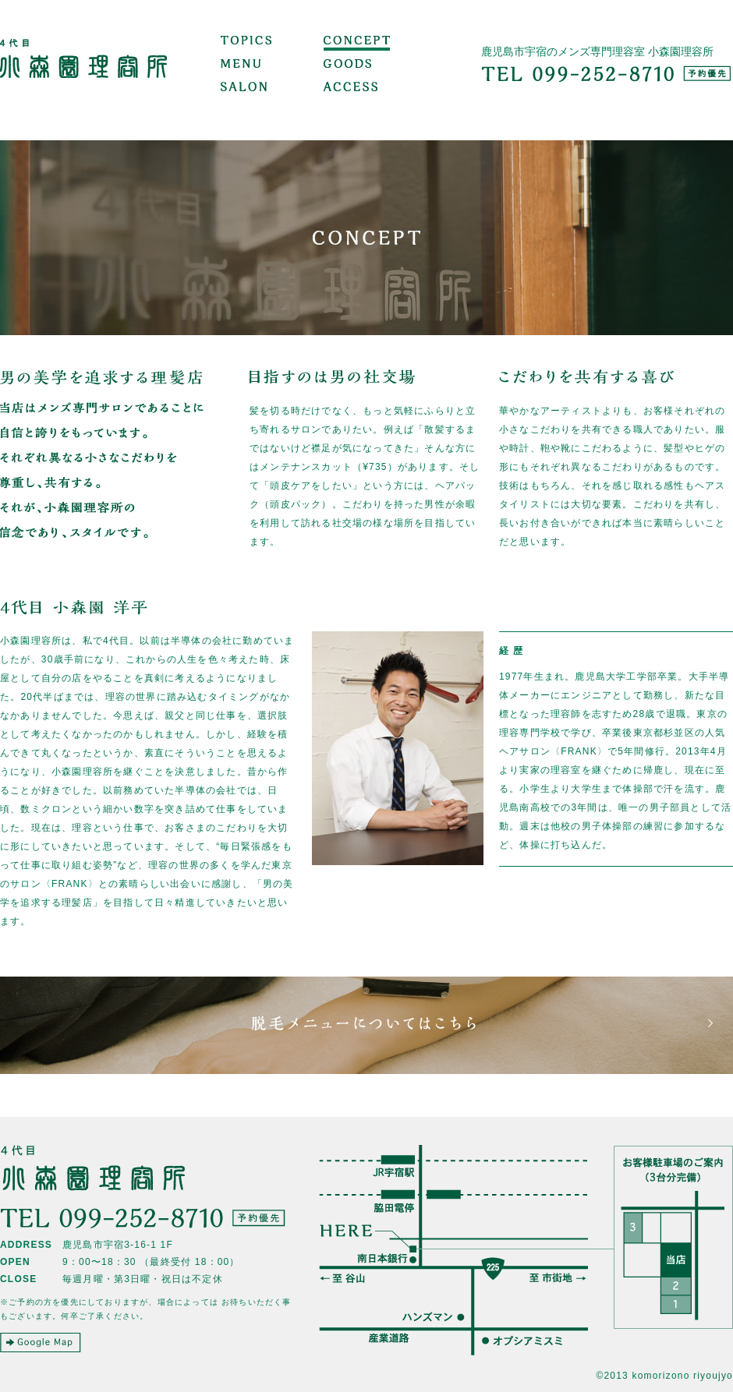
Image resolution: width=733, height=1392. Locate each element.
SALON (244, 89)
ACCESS (350, 89)
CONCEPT (357, 43)
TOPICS (246, 43)
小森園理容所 (84, 70)
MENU (240, 66)
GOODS (347, 66)
